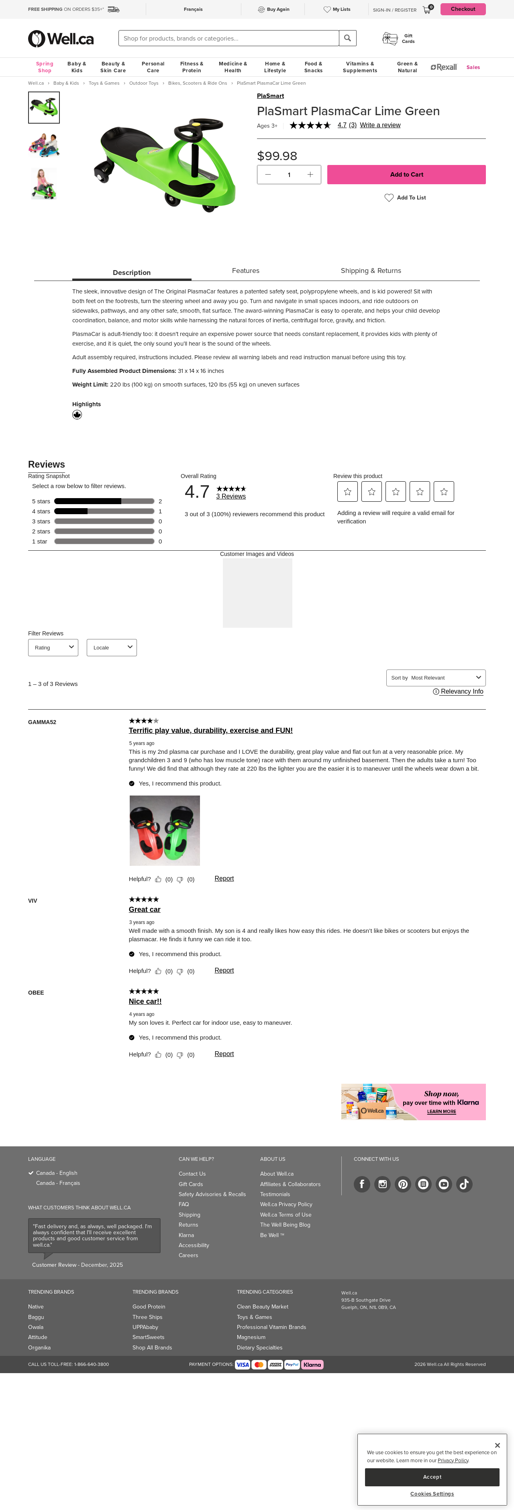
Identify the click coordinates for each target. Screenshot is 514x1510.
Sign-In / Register (394, 10)
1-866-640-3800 (91, 1364)
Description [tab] (132, 272)
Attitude (37, 1337)
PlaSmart (270, 96)
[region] (432, 1469)
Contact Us (192, 1174)
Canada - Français (58, 1183)
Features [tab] (245, 270)
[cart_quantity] (289, 174)
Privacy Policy (453, 1460)
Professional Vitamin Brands (271, 1327)
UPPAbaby (145, 1327)
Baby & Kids (76, 67)
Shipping (189, 1215)
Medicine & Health (233, 67)
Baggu (36, 1317)
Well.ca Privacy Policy (286, 1204)
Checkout (463, 9)
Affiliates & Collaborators (290, 1184)
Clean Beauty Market (262, 1306)
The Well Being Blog (285, 1225)
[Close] (497, 1445)
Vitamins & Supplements (360, 67)
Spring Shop (45, 67)
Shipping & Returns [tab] (371, 270)
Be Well (272, 1235)
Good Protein (149, 1306)
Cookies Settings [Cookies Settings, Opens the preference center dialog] (432, 1494)
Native (36, 1306)
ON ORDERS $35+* (66, 9)
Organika (39, 1347)
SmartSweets (149, 1337)
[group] (44, 108)
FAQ (184, 1204)
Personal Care (153, 67)
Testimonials (275, 1194)
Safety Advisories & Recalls (212, 1194)
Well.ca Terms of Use (286, 1215)
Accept (432, 1477)
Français (193, 9)
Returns (188, 1225)
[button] (268, 174)
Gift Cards (191, 1184)
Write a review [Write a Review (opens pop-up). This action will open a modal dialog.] (380, 125)
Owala (35, 1327)
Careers (188, 1255)
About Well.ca (277, 1174)
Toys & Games (254, 1317)
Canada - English (57, 1173)
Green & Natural (407, 67)
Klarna (186, 1235)
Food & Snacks (313, 67)
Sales (474, 67)
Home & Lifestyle (275, 67)
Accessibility (194, 1245)
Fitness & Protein (192, 67)
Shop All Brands (152, 1347)
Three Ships (148, 1317)
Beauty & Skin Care (113, 67)
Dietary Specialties (260, 1347)
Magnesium (251, 1337)
